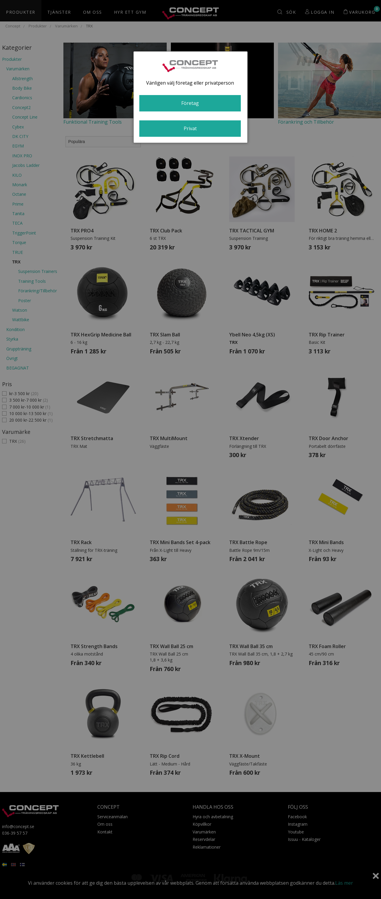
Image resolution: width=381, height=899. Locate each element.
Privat (190, 128)
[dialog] (190, 97)
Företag (190, 103)
